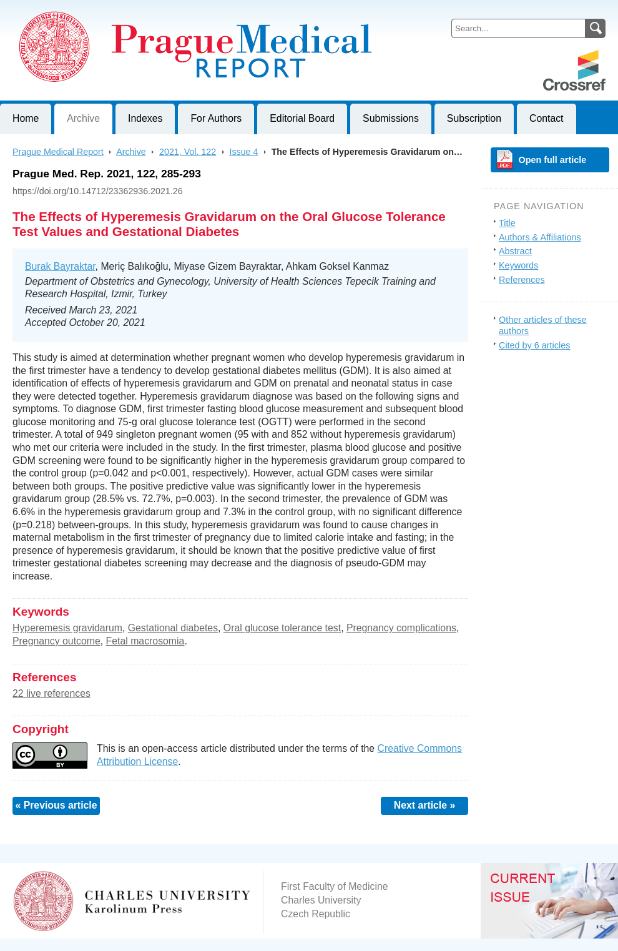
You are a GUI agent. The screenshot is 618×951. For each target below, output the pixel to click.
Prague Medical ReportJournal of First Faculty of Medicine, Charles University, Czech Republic (153, 10)
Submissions (391, 118)
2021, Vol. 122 (187, 152)
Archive (83, 118)
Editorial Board (302, 118)
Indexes (145, 118)
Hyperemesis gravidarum (67, 628)
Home (25, 118)
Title (507, 223)
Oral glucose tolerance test (282, 628)
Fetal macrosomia (145, 641)
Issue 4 (243, 152)
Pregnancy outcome (56, 641)
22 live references (51, 693)
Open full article (553, 160)
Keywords (518, 265)
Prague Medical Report (58, 152)
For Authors (216, 118)
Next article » (425, 805)
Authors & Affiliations (540, 237)
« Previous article (56, 805)
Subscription (474, 118)
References (522, 280)
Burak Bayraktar (60, 266)
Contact (546, 118)
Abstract (515, 251)
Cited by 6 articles (534, 345)
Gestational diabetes (173, 628)
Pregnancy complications (401, 628)
